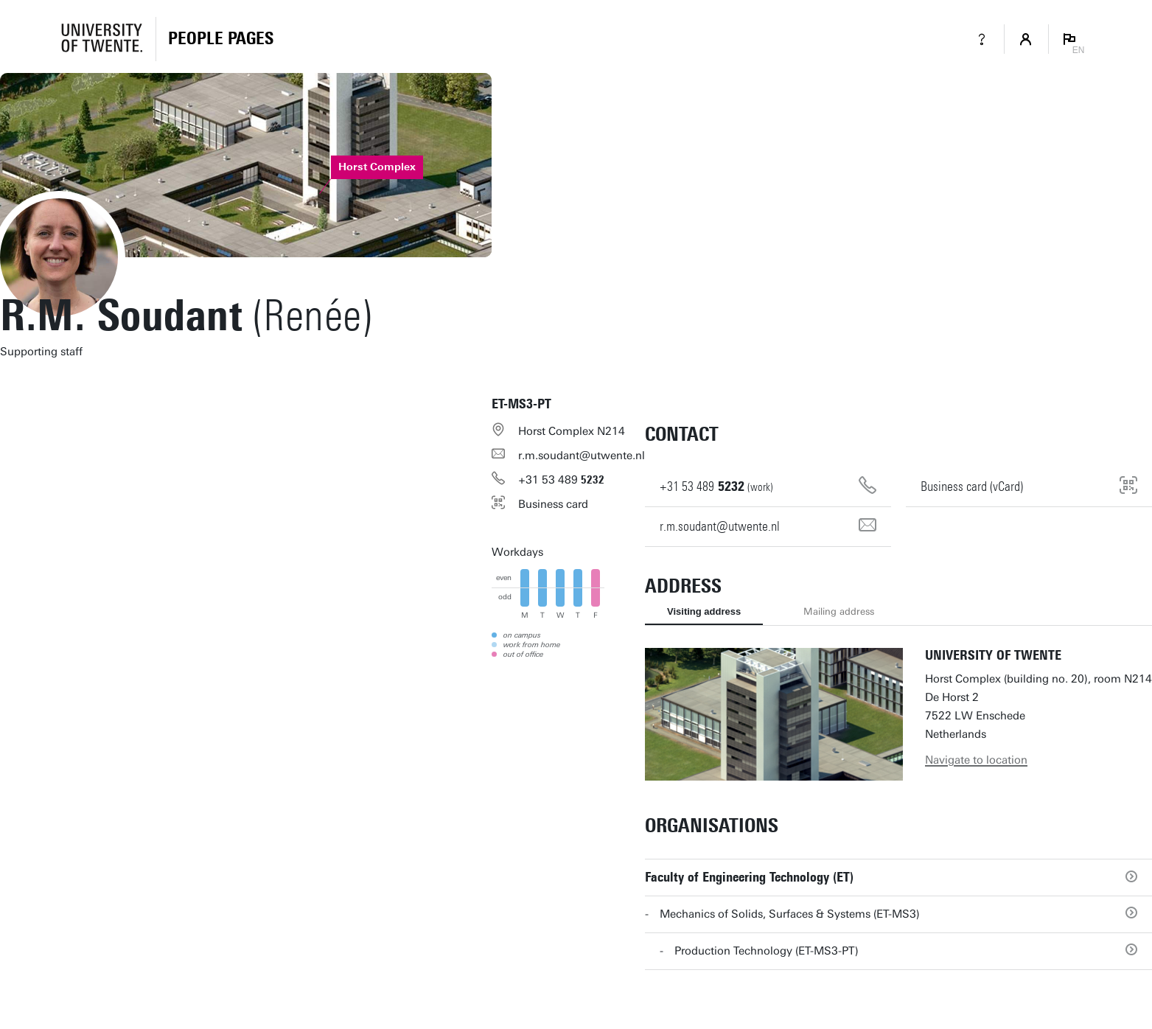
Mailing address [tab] (838, 611)
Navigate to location (976, 760)
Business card (553, 504)
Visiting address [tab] (704, 611)
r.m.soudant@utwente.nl (581, 455)
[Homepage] (220, 39)
